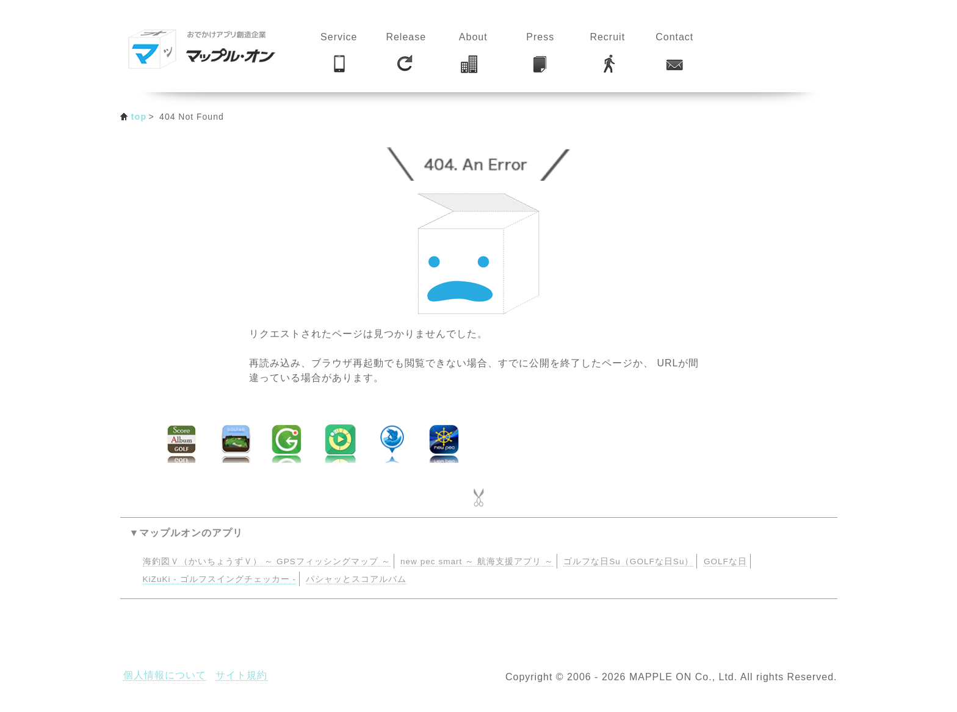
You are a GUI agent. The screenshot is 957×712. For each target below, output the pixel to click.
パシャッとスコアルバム (356, 579)
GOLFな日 (725, 561)
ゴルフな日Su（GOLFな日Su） (628, 561)
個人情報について (164, 675)
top (139, 117)
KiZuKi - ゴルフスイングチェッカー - (219, 579)
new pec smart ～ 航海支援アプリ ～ (477, 561)
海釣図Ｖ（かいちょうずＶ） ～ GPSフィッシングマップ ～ (267, 561)
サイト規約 (241, 675)
